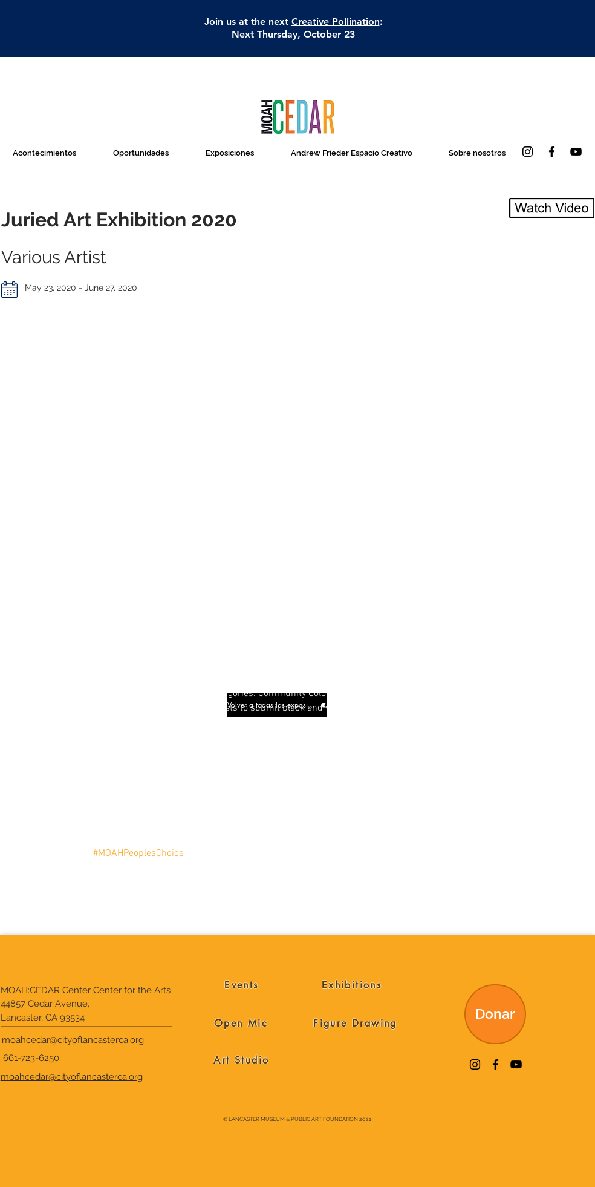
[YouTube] (576, 152)
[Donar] (495, 1014)
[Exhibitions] (352, 985)
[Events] (241, 985)
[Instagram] (528, 152)
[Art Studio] (241, 1060)
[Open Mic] (241, 1023)
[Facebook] (552, 152)
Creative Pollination (335, 21)
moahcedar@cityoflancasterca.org (73, 1039)
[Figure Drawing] (355, 1023)
